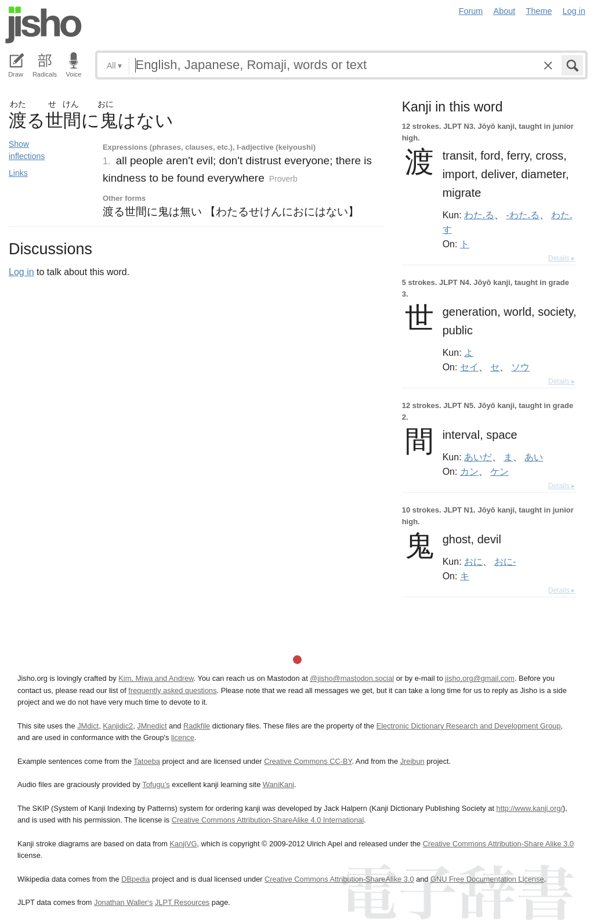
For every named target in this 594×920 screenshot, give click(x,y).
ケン (499, 471)
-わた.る (522, 214)
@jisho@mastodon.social (352, 678)
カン (469, 471)
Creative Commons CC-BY (308, 761)
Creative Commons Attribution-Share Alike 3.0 (498, 843)
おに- (505, 561)
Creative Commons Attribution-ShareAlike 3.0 (339, 879)
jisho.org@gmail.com (480, 678)
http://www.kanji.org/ (530, 808)
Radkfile (196, 725)
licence (182, 737)
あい (533, 456)
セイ (469, 366)
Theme (539, 11)
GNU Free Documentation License (487, 879)
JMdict (88, 725)
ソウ (520, 366)
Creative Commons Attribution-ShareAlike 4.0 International (268, 820)
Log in (574, 11)
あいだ (478, 456)
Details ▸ (561, 258)
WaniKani (278, 784)
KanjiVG (183, 843)
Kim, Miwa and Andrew (155, 678)
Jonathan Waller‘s (123, 902)
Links (18, 173)
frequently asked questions (172, 690)
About (505, 11)
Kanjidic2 (118, 725)
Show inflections (27, 150)
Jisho (43, 25)
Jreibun (412, 761)
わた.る (479, 214)
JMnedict (151, 725)
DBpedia (135, 879)
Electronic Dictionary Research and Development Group (468, 725)
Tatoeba (146, 761)
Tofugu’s (155, 784)
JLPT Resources (182, 902)
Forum (471, 11)
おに (473, 561)
